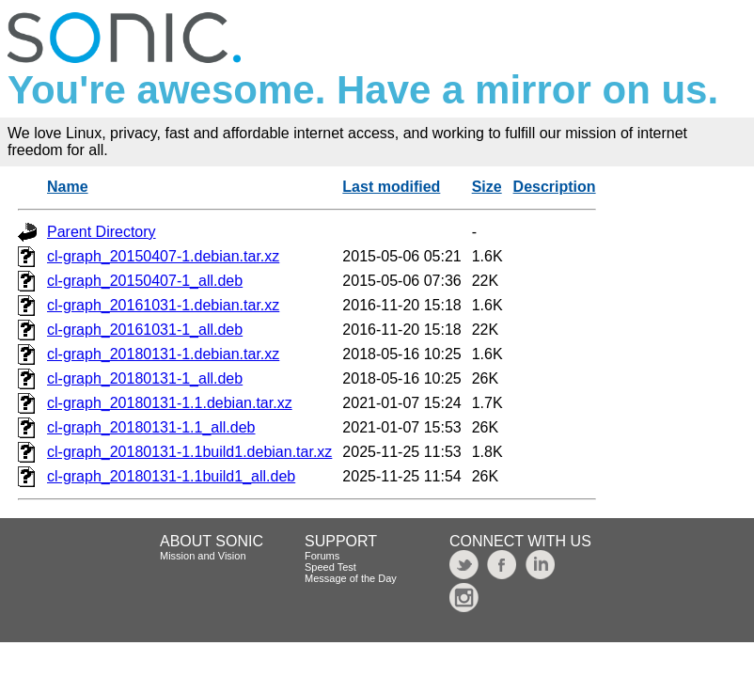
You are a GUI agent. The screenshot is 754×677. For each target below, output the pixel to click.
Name (67, 187)
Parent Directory (101, 232)
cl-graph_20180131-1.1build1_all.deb (171, 476)
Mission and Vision (203, 555)
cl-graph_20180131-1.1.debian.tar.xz (169, 403)
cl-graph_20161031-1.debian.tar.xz (163, 305)
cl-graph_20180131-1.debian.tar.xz (163, 354)
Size (487, 187)
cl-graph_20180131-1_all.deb (145, 378)
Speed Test (330, 567)
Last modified (391, 187)
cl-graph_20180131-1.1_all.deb (151, 427)
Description (554, 187)
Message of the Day (351, 578)
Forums (322, 555)
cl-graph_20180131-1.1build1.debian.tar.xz (189, 452)
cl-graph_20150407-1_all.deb (145, 281)
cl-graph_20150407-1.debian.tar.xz (163, 256)
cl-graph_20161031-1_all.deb (145, 330)
